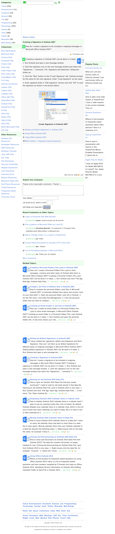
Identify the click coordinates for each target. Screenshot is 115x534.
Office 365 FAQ (7, 97)
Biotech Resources (9, 177)
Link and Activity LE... (95, 68)
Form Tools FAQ (8, 74)
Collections (44, 513)
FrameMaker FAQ (8, 77)
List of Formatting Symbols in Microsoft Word (43, 252)
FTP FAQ (5, 80)
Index (52, 513)
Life (2, 19)
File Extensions (7, 161)
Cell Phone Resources (10, 184)
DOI (50, 520)
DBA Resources (7, 148)
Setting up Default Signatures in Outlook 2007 (44, 130)
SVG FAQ (5, 124)
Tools (3, 33)
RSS (58, 513)
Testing (4, 29)
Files (65, 517)
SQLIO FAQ (6, 120)
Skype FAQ (6, 117)
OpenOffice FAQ (8, 100)
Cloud (3, 6)
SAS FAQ (5, 114)
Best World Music (8, 51)
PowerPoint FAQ (8, 107)
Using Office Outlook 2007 (35, 133)
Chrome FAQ (6, 57)
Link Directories (7, 171)
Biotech (43, 520)
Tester (25, 517)
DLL (59, 517)
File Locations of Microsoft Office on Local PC (44, 226)
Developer (33, 517)
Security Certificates (9, 164)
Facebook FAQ (7, 61)
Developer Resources (10, 144)
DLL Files (5, 158)
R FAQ (4, 110)
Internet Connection (9, 84)
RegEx (25, 520)
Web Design (6, 42)
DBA (41, 517)
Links (31, 520)
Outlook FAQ (6, 104)
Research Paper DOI (10, 181)
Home (25, 37)
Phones (56, 520)
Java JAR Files (7, 154)
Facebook (5, 13)
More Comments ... (31, 260)
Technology (6, 26)
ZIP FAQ (4, 130)
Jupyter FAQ (6, 87)
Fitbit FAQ (5, 67)
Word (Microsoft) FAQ (10, 127)
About (35, 513)
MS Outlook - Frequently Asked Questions (43, 141)
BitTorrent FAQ (7, 54)
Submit (46, 209)
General (4, 16)
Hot (30, 513)
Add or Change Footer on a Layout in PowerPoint (45, 237)
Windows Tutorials (8, 151)
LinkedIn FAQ (7, 94)
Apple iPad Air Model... (95, 160)
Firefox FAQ (6, 64)
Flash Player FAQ (8, 71)
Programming (6, 23)
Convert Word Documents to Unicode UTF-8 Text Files (47, 245)
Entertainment (7, 9)
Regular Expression (9, 168)
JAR (55, 517)
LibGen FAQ (6, 90)
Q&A (37, 520)
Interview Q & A (7, 174)
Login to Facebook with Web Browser (40, 219)
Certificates (73, 517)
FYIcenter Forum (8, 197)
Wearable (5, 39)
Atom (63, 513)
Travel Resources (8, 187)
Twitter (4, 36)
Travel (63, 520)
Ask (68, 513)
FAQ (68, 520)
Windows (48, 517)
